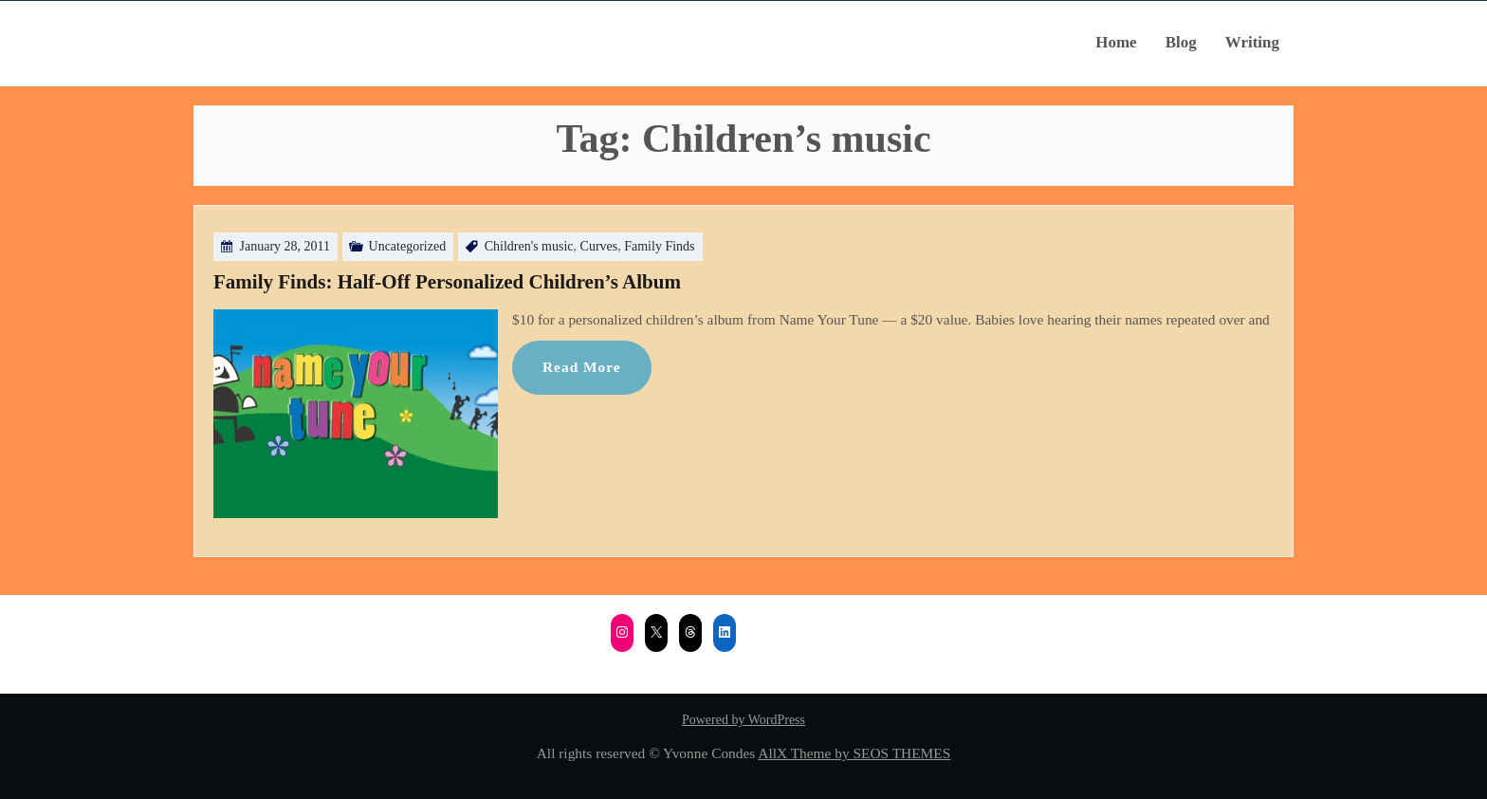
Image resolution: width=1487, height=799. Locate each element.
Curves (599, 246)
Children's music (529, 246)
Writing (1252, 42)
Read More (581, 367)
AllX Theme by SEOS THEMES (854, 753)
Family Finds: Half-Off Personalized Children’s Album (447, 281)
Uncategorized (408, 246)
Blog (1181, 42)
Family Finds (659, 246)
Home (1115, 42)
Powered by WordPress (743, 720)
